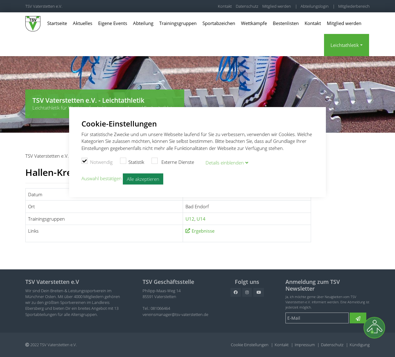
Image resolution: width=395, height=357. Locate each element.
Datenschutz (247, 6)
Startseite (57, 23)
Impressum (305, 344)
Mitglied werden (276, 6)
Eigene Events (112, 23)
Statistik (132, 161)
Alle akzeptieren (143, 179)
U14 (201, 219)
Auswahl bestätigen (101, 178)
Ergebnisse (203, 231)
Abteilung (143, 23)
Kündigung (360, 344)
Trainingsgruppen (178, 23)
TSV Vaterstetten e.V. (43, 6)
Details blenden (225, 162)
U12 (189, 219)
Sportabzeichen (218, 23)
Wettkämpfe (254, 23)
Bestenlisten (286, 23)
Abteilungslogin (315, 6)
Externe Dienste (173, 161)
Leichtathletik (345, 45)
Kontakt (225, 6)
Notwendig (97, 161)
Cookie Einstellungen (249, 344)
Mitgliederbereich (354, 6)
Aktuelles (82, 23)
